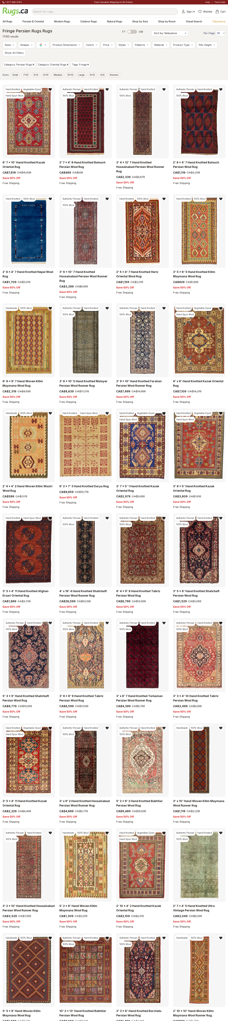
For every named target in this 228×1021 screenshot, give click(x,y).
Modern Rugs (62, 21)
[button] (10, 45)
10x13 (70, 74)
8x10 (45, 74)
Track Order (219, 2)
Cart (220, 11)
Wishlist (205, 11)
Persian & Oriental (33, 21)
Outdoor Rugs (88, 21)
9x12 (92, 74)
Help (208, 2)
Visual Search (194, 21)
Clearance (218, 21)
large (82, 74)
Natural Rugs (114, 21)
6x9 (36, 74)
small (15, 74)
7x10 (25, 74)
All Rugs (7, 21)
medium (58, 74)
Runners (114, 74)
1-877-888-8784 (13, 2)
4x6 (102, 74)
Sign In (188, 11)
